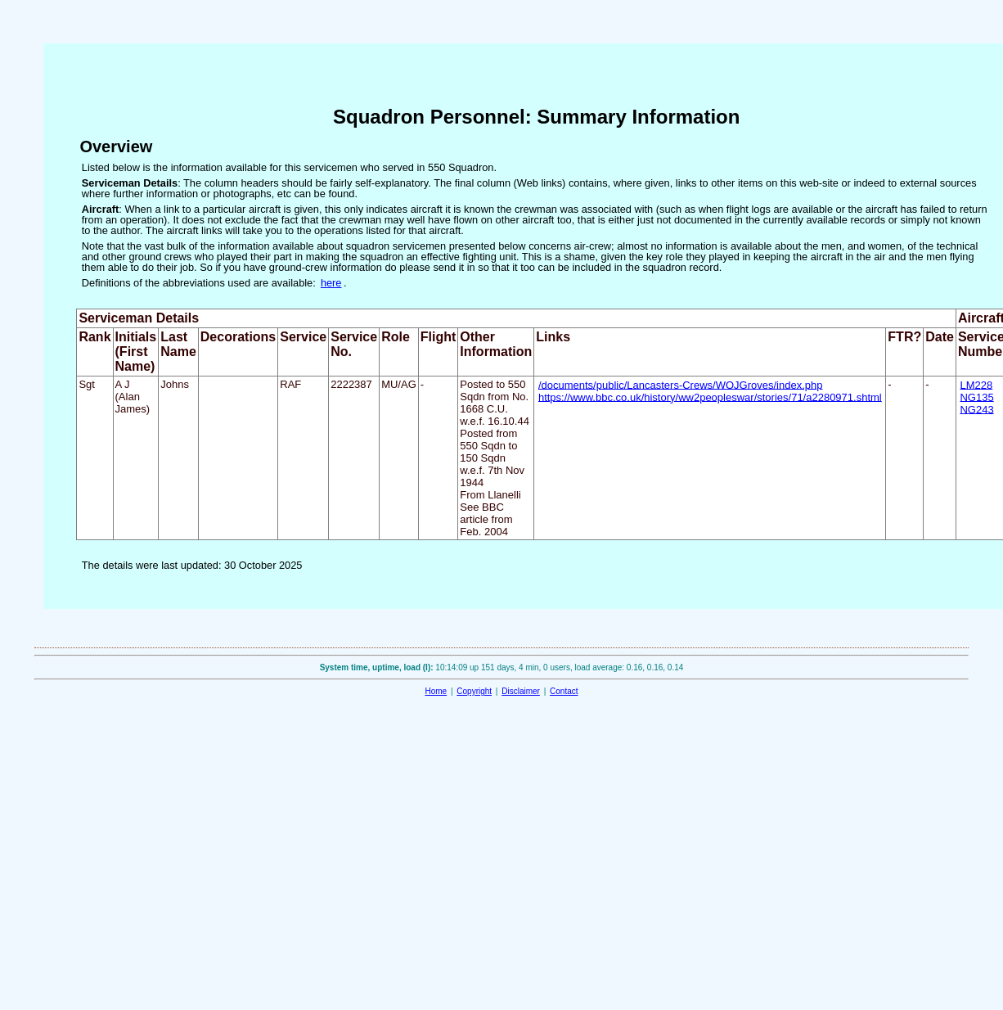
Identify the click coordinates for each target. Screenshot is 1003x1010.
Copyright (474, 691)
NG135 (976, 396)
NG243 (976, 409)
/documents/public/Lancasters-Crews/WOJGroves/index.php (680, 384)
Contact (564, 691)
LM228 (976, 384)
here (331, 283)
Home (436, 691)
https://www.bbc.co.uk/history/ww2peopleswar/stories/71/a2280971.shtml (710, 396)
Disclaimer (521, 691)
